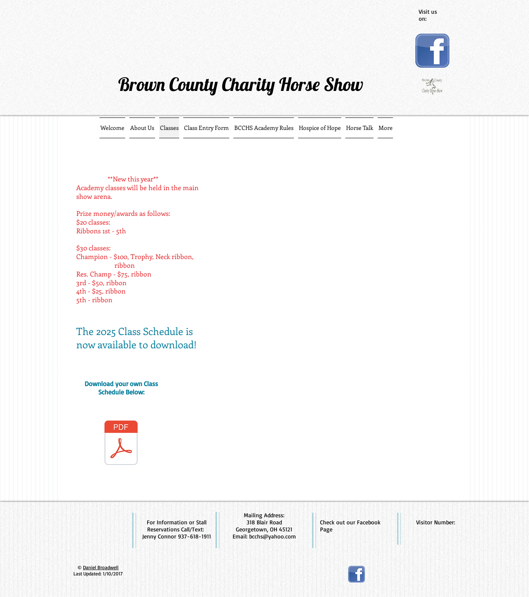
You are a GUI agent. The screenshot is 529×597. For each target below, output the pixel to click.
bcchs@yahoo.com (272, 536)
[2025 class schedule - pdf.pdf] (121, 444)
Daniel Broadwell (101, 567)
